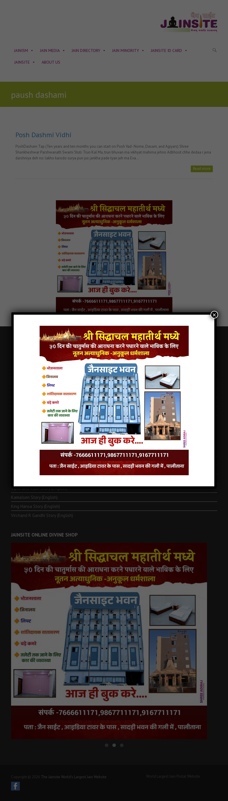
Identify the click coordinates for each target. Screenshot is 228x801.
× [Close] (214, 314)
